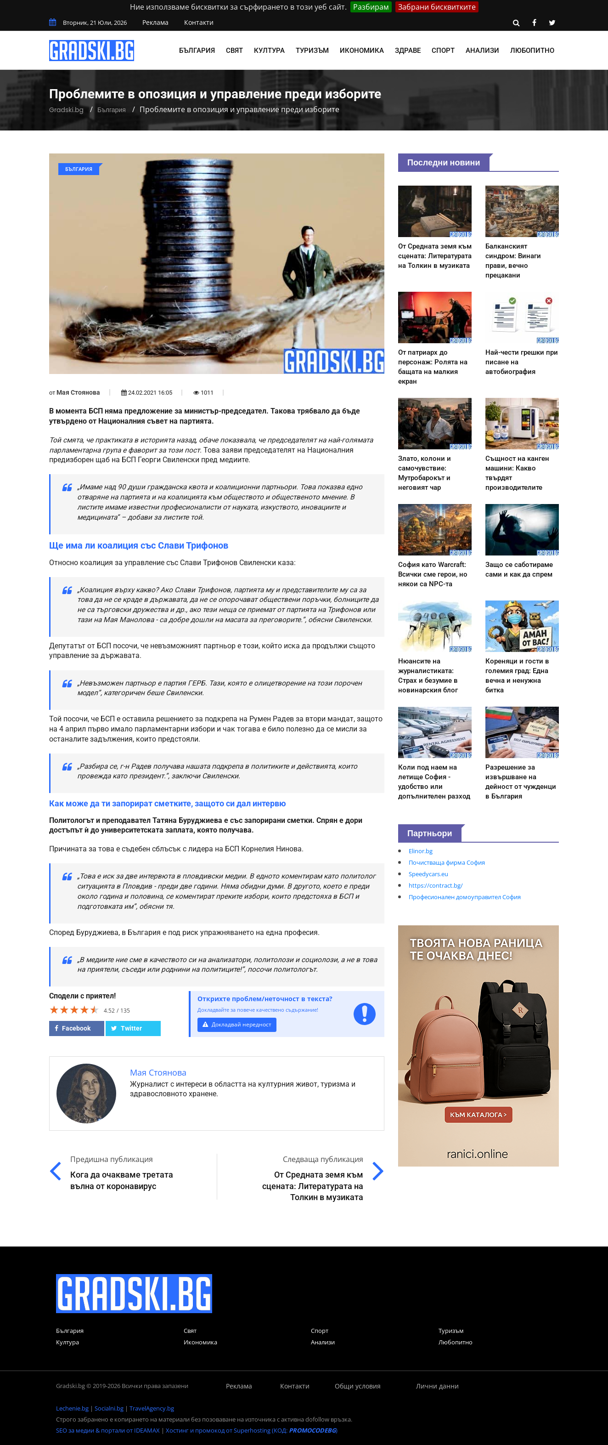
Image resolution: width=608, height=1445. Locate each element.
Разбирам (371, 7)
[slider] (74, 1009)
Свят (234, 50)
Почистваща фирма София (447, 862)
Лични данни (437, 1386)
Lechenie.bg (72, 1408)
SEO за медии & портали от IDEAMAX (108, 1430)
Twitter (126, 1028)
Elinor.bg (421, 851)
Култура (269, 50)
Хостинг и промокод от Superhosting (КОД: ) (252, 1430)
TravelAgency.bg (151, 1408)
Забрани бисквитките (437, 7)
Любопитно (532, 50)
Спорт (443, 50)
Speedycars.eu (428, 874)
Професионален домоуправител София (465, 897)
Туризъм (312, 50)
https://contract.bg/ (436, 885)
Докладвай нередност (238, 1024)
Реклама (155, 22)
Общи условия (358, 1386)
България (197, 50)
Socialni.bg (109, 1408)
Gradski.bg (66, 109)
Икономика (362, 50)
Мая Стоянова (78, 392)
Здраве (408, 50)
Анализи (482, 50)
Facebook (72, 1028)
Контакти (199, 22)
